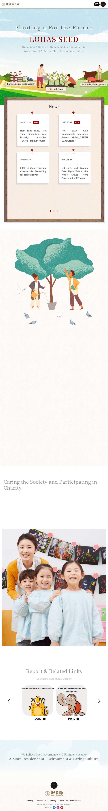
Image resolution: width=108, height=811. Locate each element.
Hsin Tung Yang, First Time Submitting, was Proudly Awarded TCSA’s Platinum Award (33, 136)
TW (97, 4)
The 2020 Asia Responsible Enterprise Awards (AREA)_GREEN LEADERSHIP (75, 136)
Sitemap (30, 801)
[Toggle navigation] (103, 4)
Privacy (53, 801)
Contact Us (41, 801)
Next (99, 701)
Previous (9, 701)
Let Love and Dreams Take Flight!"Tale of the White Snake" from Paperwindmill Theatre (75, 173)
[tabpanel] (54, 148)
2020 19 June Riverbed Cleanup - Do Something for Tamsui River (33, 171)
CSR (11, 4)
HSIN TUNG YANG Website (70, 801)
